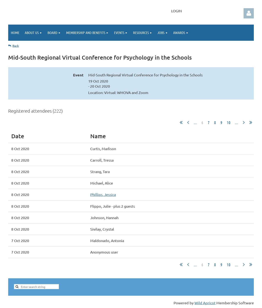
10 (228, 122)
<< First (181, 122)
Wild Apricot (205, 303)
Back (15, 46)
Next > (244, 122)
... (195, 122)
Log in (249, 13)
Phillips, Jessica (103, 194)
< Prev (188, 122)
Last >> (251, 122)
